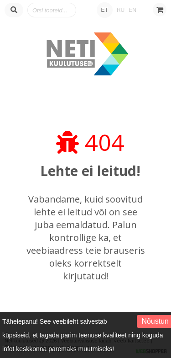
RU (120, 10)
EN (132, 10)
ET (104, 10)
